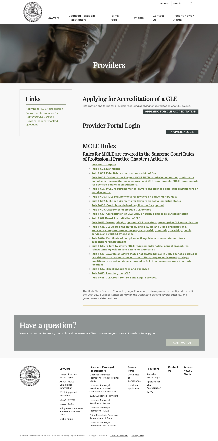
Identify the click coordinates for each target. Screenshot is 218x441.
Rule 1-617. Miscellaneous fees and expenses (114, 269)
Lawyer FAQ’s (67, 404)
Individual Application (134, 387)
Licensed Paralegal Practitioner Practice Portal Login (104, 377)
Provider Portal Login (153, 376)
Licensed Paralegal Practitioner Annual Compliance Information (103, 388)
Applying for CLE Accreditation (44, 108)
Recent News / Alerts (183, 17)
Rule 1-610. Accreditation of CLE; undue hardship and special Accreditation (134, 213)
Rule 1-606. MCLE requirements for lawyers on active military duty (128, 196)
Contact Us (158, 17)
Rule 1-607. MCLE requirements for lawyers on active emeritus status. (130, 201)
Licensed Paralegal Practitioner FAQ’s (100, 409)
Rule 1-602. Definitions (100, 168)
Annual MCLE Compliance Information (67, 384)
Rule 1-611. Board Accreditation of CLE (110, 218)
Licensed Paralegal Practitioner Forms (100, 402)
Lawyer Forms (67, 399)
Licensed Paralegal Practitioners (81, 17)
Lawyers (53, 18)
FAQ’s (150, 392)
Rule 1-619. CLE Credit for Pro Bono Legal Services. (118, 277)
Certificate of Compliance (134, 377)
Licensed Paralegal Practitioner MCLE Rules (103, 424)
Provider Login (176, 132)
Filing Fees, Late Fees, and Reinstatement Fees (71, 411)
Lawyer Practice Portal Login (68, 376)
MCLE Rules (66, 419)
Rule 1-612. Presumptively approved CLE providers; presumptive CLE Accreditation (139, 222)
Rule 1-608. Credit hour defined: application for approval (122, 205)
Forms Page (114, 17)
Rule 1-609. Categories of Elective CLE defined (115, 209)
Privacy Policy (138, 436)
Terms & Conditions (119, 436)
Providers (137, 18)
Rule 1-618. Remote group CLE (105, 273)
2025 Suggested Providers (68, 394)
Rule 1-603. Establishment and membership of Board (119, 173)
